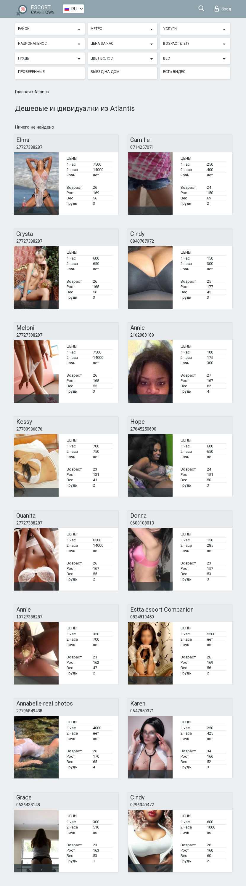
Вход (223, 8)
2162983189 (142, 335)
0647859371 (142, 711)
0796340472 (142, 804)
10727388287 (29, 617)
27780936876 (29, 429)
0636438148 (28, 804)
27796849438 (29, 711)
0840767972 (142, 241)
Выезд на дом (105, 71)
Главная (23, 91)
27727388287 (29, 147)
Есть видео (174, 71)
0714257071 (142, 147)
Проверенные (31, 71)
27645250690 (143, 429)
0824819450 (142, 617)
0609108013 (142, 523)
